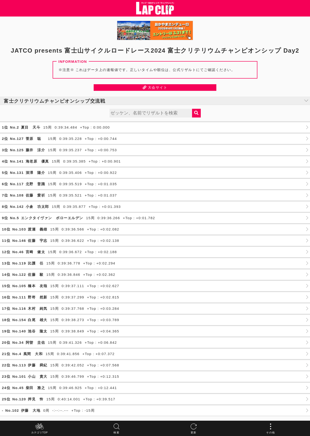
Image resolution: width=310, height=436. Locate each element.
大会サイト (155, 87)
